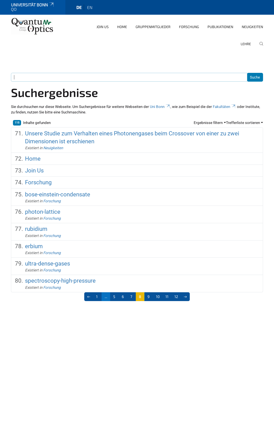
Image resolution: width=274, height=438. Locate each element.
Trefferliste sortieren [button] (243, 122)
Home (122, 27)
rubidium (36, 229)
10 (158, 296)
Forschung (189, 27)
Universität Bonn (32, 4)
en (89, 7)
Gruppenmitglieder (153, 27)
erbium (34, 246)
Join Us (103, 27)
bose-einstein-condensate (57, 194)
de (79, 7)
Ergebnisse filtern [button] (208, 122)
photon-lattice (42, 211)
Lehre (246, 44)
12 (176, 296)
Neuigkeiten (252, 27)
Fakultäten (224, 106)
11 (166, 296)
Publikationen (220, 27)
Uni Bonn (160, 106)
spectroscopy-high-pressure (60, 280)
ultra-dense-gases (47, 263)
